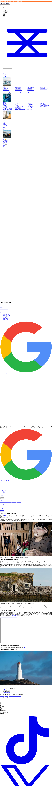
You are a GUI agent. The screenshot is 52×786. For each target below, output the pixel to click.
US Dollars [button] (26, 702)
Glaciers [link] (16, 104)
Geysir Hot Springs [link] (43, 106)
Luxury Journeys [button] (5, 140)
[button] (3, 9)
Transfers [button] (4, 120)
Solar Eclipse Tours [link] (43, 89)
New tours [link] (4, 75)
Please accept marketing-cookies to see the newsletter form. (10, 696)
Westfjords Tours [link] (18, 91)
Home (1, 307)
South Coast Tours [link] (30, 87)
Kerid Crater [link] (29, 109)
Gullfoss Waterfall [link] (43, 104)
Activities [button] (4, 86)
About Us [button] (4, 122)
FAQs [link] (4, 126)
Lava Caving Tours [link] (30, 90)
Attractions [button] (4, 102)
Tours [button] (3, 70)
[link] (27, 147)
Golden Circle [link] (5, 104)
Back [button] (3, 143)
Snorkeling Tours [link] (5, 88)
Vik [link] (28, 108)
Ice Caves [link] (16, 103)
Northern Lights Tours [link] (44, 88)
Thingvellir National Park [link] (44, 105)
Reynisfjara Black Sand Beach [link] (20, 109)
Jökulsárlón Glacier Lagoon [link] (7, 108)
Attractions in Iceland (4, 309)
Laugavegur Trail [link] (18, 108)
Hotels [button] (4, 119)
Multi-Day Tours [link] (5, 72)
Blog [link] (3, 129)
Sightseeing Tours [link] (18, 88)
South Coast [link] (5, 107)
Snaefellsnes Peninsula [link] (19, 106)
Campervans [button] (5, 121)
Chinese (26, 700)
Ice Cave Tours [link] (5, 91)
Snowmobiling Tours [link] (18, 90)
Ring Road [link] (17, 105)
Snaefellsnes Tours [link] (18, 89)
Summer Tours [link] (42, 87)
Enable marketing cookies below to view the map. (8, 617)
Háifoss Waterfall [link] (30, 104)
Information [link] (5, 125)
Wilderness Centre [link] (43, 103)
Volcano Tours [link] (29, 89)
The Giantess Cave (3, 310)
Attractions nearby (6, 319)
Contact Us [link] (4, 124)
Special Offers (19, 1)
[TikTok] (26, 764)
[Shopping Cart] (3, 8)
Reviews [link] (4, 128)
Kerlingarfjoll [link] (29, 105)
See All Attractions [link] (6, 110)
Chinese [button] (26, 698)
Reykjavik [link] (4, 105)
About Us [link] (4, 127)
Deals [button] (4, 139)
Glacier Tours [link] (5, 89)
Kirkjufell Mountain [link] (30, 106)
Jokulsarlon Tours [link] (30, 91)
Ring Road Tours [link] (18, 87)
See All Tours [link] (5, 76)
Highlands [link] (29, 103)
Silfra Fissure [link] (5, 106)
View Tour (2, 511)
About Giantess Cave (6, 315)
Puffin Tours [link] (29, 88)
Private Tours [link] (5, 74)
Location (4, 317)
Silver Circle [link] (29, 107)
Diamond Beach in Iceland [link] (7, 109)
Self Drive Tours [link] (5, 73)
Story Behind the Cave (6, 316)
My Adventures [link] (5, 141)
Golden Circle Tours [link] (6, 90)
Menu (1, 312)
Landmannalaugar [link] (18, 107)
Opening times (5, 318)
